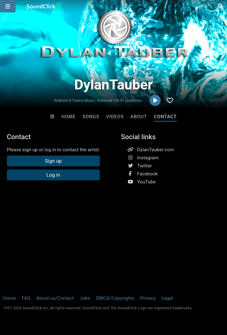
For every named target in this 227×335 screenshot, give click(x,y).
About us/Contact (55, 298)
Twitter (144, 166)
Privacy (148, 298)
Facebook (147, 174)
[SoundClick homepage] (41, 6)
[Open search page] (221, 6)
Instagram (147, 158)
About (139, 116)
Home (68, 116)
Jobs (85, 298)
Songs (90, 116)
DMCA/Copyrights (115, 298)
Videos (115, 116)
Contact (165, 116)
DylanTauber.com (155, 149)
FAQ (26, 298)
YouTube (146, 182)
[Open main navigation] (8, 6)
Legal (167, 298)
